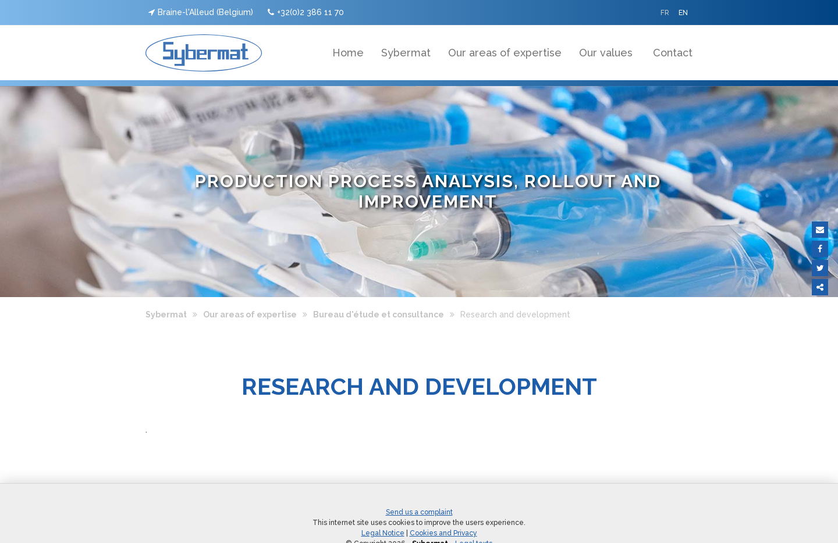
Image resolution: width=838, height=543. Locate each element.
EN (683, 13)
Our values (606, 53)
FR (665, 13)
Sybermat (406, 53)
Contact (673, 53)
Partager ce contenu (820, 287)
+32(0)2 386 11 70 (306, 12)
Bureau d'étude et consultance (378, 314)
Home (348, 53)
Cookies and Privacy (443, 533)
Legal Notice (382, 533)
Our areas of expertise (505, 53)
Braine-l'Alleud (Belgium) (200, 12)
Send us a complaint (419, 512)
